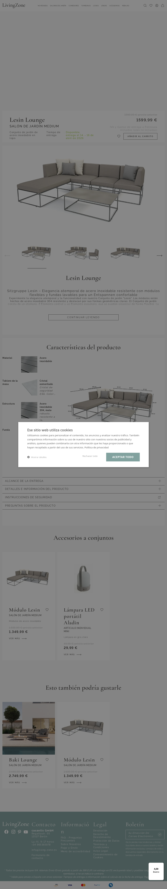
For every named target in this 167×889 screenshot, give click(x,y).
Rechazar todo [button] (90, 456)
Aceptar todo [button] (123, 457)
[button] (36, 457)
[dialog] (83, 444)
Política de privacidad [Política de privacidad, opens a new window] (96, 447)
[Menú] (162, 865)
